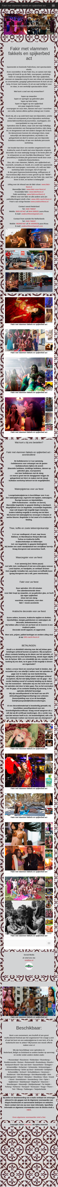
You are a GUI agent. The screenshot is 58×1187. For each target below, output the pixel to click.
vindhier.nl (29, 960)
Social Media (29, 955)
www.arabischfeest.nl (39, 202)
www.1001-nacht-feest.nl (41, 199)
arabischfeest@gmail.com (32, 214)
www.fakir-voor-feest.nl (36, 189)
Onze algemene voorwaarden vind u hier (29, 1117)
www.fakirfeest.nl (36, 192)
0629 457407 (21, 211)
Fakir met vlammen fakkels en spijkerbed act (24, 5)
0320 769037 (31, 209)
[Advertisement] (29, 1157)
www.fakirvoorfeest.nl (36, 194)
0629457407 (21, 224)
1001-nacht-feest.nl (31, 637)
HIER (29, 1110)
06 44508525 (33, 224)
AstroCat (27, 1125)
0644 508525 (33, 211)
